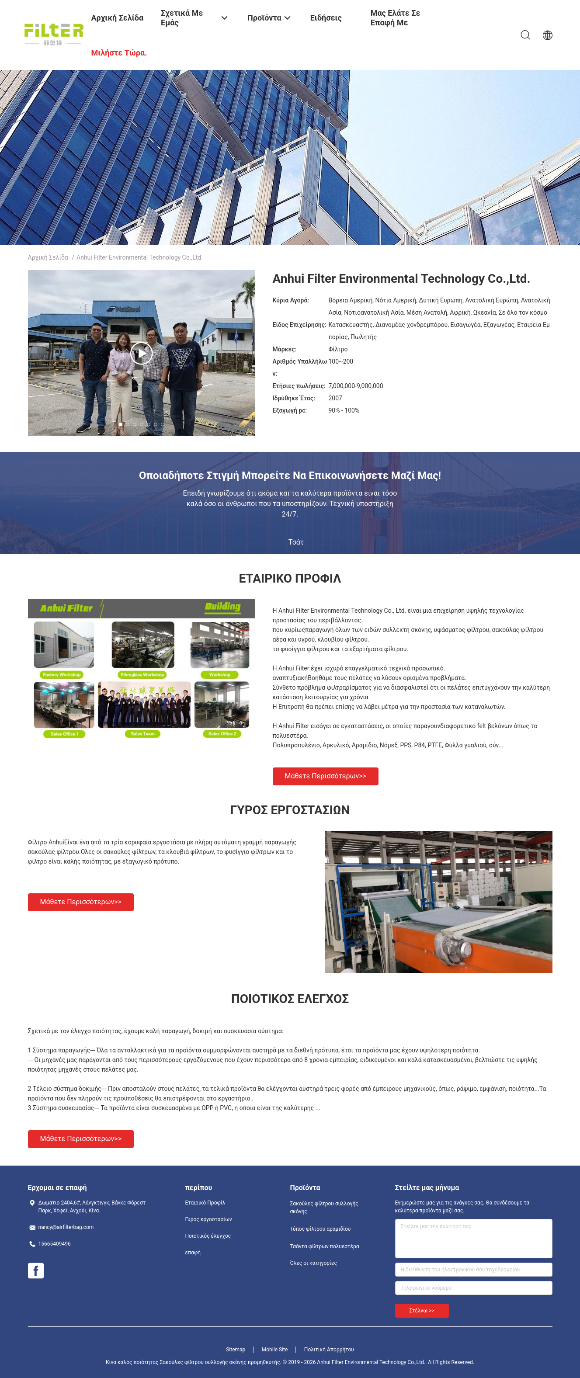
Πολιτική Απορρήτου (329, 1350)
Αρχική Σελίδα (48, 257)
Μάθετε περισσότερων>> (326, 776)
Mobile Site (275, 1350)
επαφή (193, 1253)
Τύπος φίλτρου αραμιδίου (320, 1229)
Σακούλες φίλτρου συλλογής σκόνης (324, 1208)
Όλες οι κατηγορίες (313, 1263)
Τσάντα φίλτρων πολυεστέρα (324, 1246)
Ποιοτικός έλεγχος (208, 1236)
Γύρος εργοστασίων (208, 1219)
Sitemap (235, 1350)
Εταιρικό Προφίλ (205, 1203)
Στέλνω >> (422, 1311)
